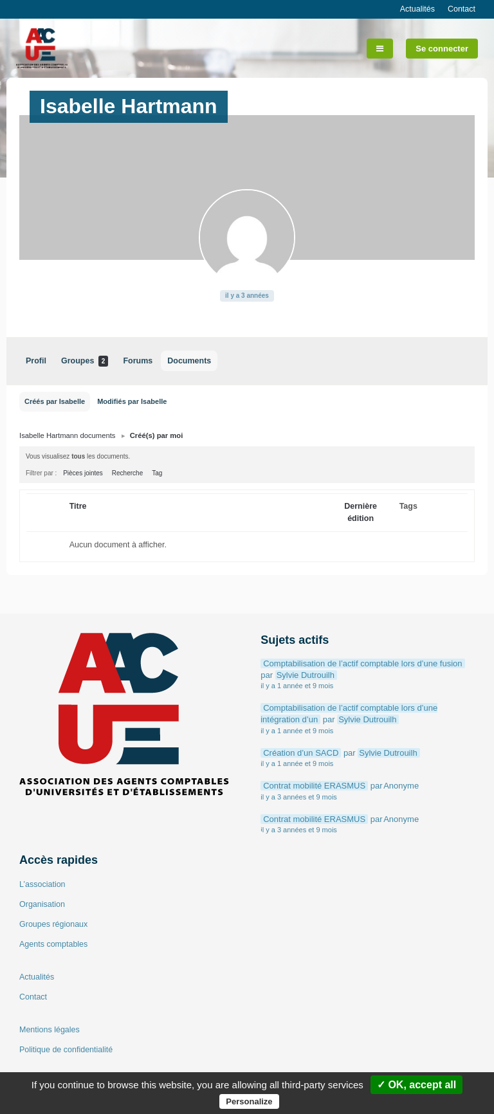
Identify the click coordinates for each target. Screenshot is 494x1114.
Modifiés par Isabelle (132, 401)
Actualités (417, 9)
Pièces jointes (83, 473)
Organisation (42, 904)
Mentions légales (49, 1029)
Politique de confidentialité (66, 1049)
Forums (137, 360)
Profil (36, 360)
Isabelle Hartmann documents (67, 435)
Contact (461, 9)
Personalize (249, 1101)
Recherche (127, 473)
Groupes (84, 361)
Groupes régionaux (53, 924)
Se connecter (442, 48)
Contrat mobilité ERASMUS (314, 785)
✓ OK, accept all (416, 1084)
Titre (78, 506)
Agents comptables (53, 944)
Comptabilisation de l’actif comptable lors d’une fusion (362, 663)
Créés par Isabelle (54, 401)
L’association (42, 884)
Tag (157, 473)
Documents (189, 360)
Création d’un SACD (300, 753)
